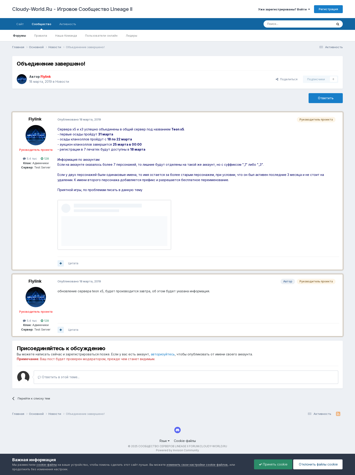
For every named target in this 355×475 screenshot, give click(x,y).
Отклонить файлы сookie (318, 464)
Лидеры (131, 35)
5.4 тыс (30, 158)
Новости (62, 81)
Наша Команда (66, 35)
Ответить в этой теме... (58, 377)
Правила (40, 35)
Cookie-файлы (185, 441)
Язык (164, 441)
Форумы (19, 35)
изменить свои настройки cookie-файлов (197, 464)
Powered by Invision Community (177, 450)
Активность (67, 24)
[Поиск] (288, 24)
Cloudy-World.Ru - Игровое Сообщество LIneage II (72, 9)
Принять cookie (273, 464)
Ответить (325, 98)
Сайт (20, 24)
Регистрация (328, 9)
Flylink (35, 119)
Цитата (73, 263)
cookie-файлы (46, 464)
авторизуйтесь (163, 354)
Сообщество (41, 26)
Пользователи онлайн (101, 35)
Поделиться (286, 79)
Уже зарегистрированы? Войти (284, 9)
